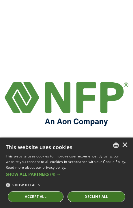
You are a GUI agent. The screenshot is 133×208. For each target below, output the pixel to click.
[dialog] (66, 173)
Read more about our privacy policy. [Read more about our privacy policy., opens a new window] (36, 167)
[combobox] (116, 145)
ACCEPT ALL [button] (35, 196)
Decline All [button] (96, 196)
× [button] (125, 145)
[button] (66, 174)
